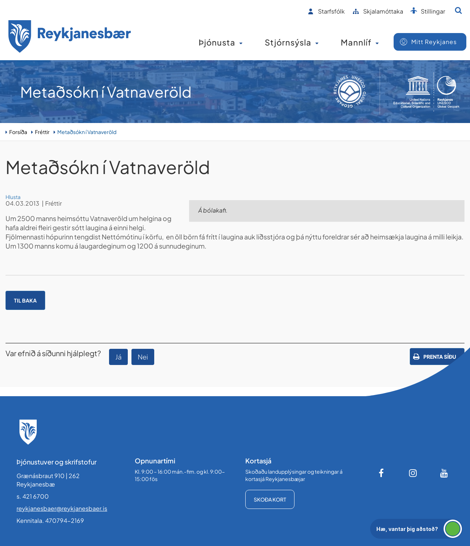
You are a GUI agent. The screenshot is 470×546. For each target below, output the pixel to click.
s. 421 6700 (33, 496)
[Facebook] (382, 473)
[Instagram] (413, 473)
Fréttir (42, 132)
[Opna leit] (458, 10)
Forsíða (18, 132)
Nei (143, 356)
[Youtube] (444, 473)
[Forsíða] (70, 38)
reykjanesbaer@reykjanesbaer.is (62, 508)
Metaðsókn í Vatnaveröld (86, 132)
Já (118, 356)
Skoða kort (270, 499)
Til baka (25, 300)
